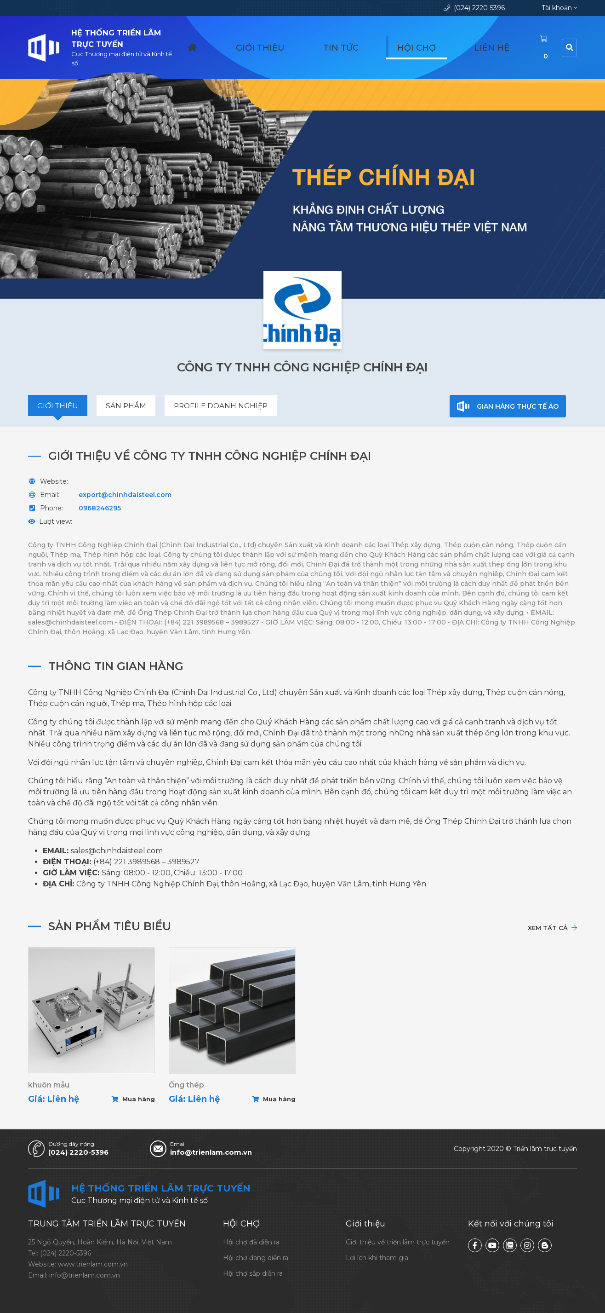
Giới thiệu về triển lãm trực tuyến (398, 1242)
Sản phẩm (128, 406)
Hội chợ (452, 44)
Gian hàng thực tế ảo (508, 406)
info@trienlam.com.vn (217, 1152)
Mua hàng (133, 1100)
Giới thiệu (356, 44)
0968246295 (100, 508)
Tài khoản (559, 8)
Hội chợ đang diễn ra (255, 1258)
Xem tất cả (552, 928)
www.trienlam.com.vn (93, 1264)
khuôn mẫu (49, 1086)
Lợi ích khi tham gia (377, 1258)
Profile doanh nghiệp (225, 406)
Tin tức (405, 44)
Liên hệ (496, 44)
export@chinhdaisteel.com (125, 495)
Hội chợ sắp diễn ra (253, 1273)
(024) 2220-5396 (474, 8)
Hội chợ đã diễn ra (251, 1242)
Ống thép (186, 1086)
